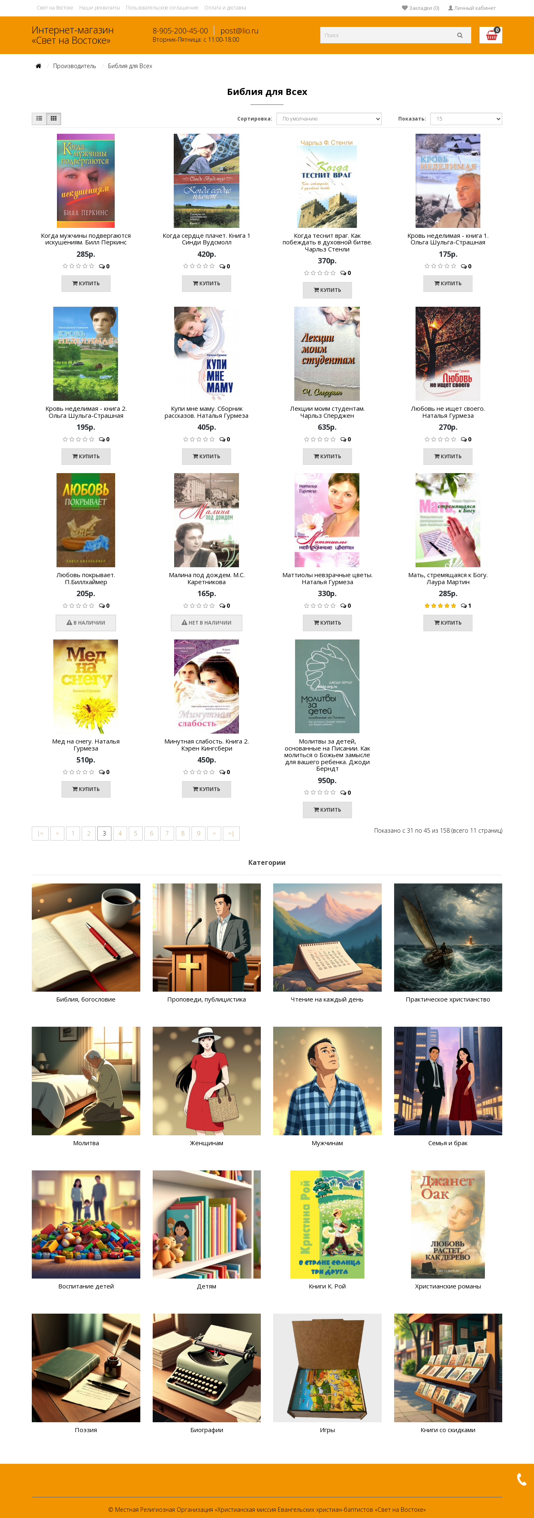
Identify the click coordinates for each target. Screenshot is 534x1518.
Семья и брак (448, 1143)
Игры (327, 1430)
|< (40, 833)
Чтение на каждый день (327, 999)
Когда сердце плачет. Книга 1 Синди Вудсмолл (207, 238)
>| (231, 833)
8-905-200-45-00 (180, 31)
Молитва (86, 1143)
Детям (206, 1286)
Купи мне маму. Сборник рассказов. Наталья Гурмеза (206, 411)
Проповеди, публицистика (206, 999)
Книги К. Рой (327, 1286)
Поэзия (86, 1430)
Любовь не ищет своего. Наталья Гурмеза (448, 411)
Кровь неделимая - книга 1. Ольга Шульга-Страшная (448, 238)
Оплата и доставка (225, 7)
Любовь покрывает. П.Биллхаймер (86, 578)
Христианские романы (448, 1286)
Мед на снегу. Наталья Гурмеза (86, 744)
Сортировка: (254, 118)
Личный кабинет (472, 8)
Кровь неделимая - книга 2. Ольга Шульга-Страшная (86, 411)
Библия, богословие (86, 999)
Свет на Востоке (55, 7)
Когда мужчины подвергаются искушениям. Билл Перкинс (86, 238)
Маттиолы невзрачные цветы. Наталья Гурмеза (327, 578)
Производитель (74, 66)
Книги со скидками (448, 1430)
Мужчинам (327, 1143)
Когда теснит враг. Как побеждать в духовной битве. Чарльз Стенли (327, 242)
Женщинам (206, 1143)
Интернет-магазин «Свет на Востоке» (73, 35)
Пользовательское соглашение (162, 7)
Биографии (206, 1430)
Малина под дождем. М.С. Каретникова (207, 578)
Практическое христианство (448, 999)
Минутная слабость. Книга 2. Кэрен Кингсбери (206, 744)
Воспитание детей (86, 1286)
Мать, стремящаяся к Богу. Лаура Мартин (448, 578)
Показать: (412, 118)
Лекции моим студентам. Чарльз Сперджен (327, 411)
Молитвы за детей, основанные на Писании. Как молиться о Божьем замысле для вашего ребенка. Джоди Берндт (327, 754)
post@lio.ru (239, 31)
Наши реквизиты (99, 7)
